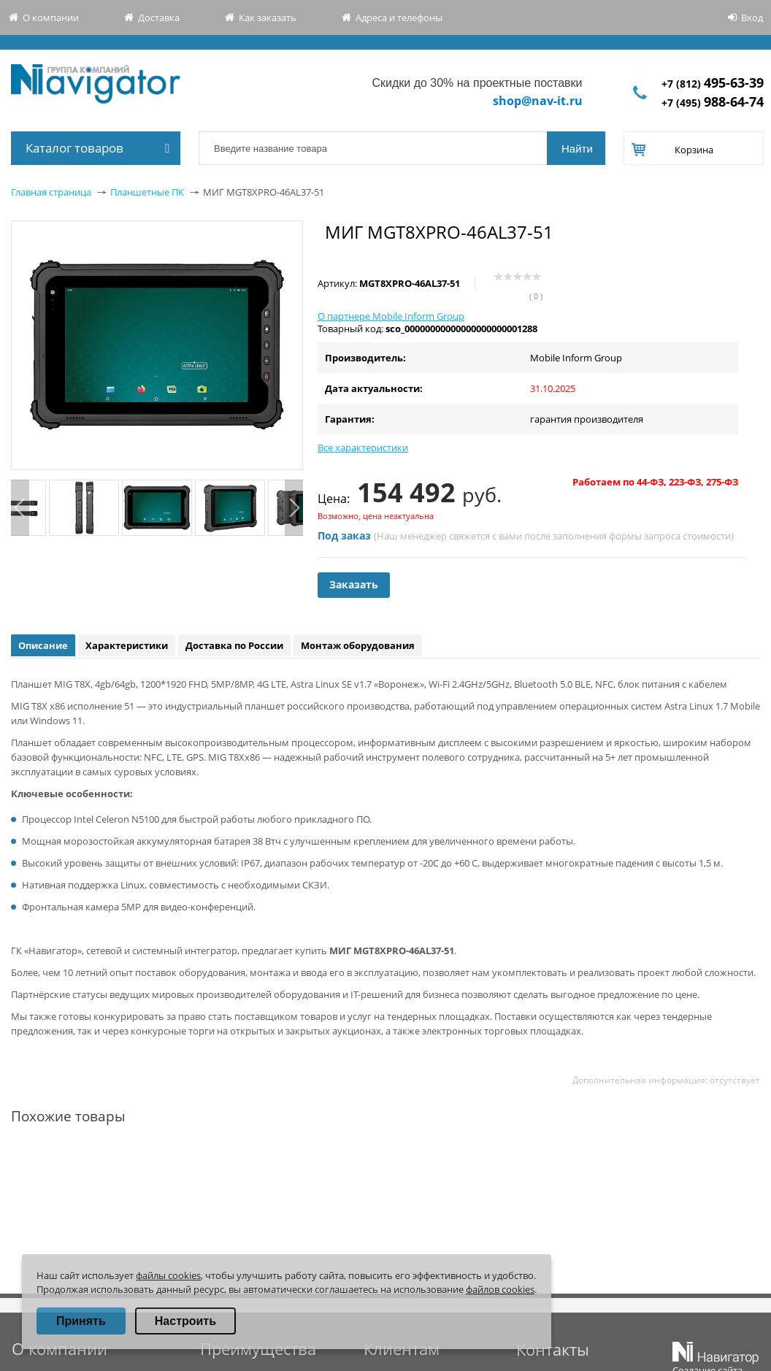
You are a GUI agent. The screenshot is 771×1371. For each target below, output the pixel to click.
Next (294, 508)
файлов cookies (500, 1289)
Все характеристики (363, 447)
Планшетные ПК (147, 192)
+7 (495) (712, 103)
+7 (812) (712, 84)
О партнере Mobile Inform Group (391, 316)
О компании (51, 17)
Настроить (185, 1321)
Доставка (159, 17)
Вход (752, 17)
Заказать (353, 584)
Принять (81, 1321)
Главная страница (51, 192)
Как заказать (267, 17)
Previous (20, 508)
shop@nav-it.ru (538, 101)
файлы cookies (168, 1275)
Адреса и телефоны (399, 17)
